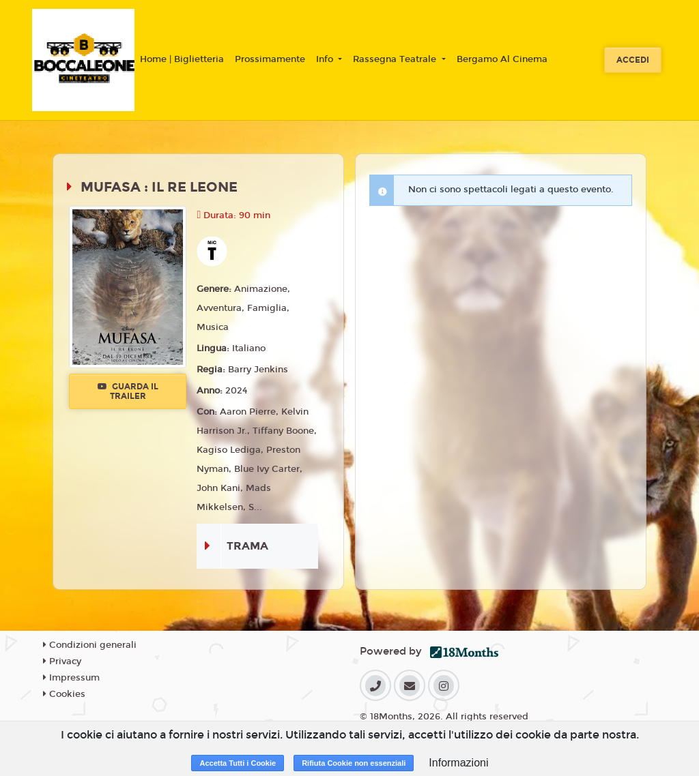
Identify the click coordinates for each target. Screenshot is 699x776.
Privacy (62, 661)
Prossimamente (270, 59)
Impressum (71, 677)
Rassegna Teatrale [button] (396, 59)
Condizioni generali (90, 645)
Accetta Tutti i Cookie (237, 763)
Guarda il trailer (128, 391)
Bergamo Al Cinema (502, 59)
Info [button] (326, 59)
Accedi (632, 60)
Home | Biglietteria (182, 59)
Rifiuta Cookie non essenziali (353, 763)
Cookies (64, 694)
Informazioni (458, 762)
